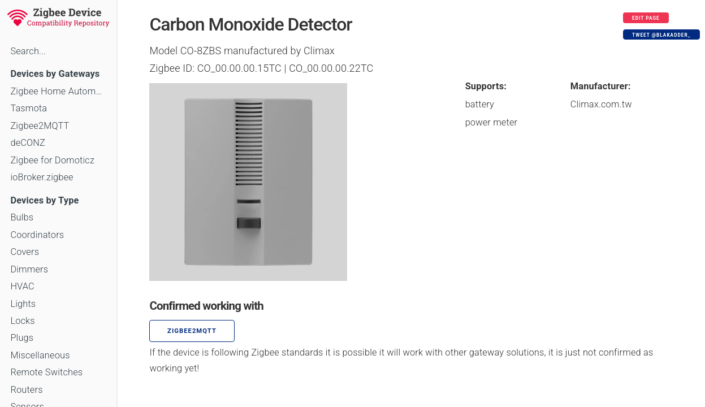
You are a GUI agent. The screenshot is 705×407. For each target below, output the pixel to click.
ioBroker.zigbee (41, 177)
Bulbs (21, 217)
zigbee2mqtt (192, 331)
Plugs (21, 337)
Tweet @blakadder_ (661, 35)
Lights (23, 303)
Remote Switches (46, 372)
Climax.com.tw (601, 104)
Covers (24, 251)
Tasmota (28, 108)
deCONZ (27, 142)
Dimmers (29, 269)
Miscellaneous (40, 355)
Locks (22, 320)
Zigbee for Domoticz (52, 160)
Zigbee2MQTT (39, 125)
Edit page (646, 18)
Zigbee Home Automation (58, 91)
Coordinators (37, 235)
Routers (26, 389)
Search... (28, 51)
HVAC (22, 286)
